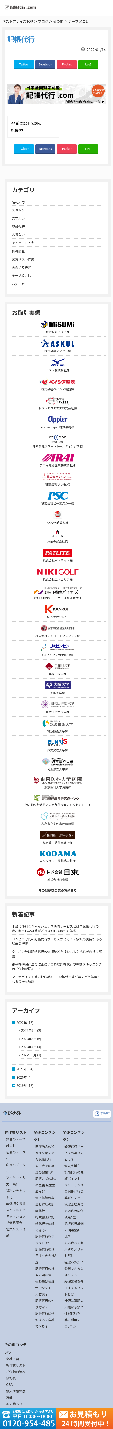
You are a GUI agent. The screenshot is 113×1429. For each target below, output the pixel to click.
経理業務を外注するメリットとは (74, 1287)
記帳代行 (18, 226)
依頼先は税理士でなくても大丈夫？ (44, 1287)
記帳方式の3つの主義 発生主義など (45, 1185)
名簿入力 (18, 234)
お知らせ (18, 283)
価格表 (11, 1378)
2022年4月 (29, 1046)
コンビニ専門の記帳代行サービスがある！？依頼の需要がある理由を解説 (57, 941)
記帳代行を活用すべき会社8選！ (45, 1255)
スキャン (18, 210)
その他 (58, 21)
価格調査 (18, 251)
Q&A (9, 1384)
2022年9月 (29, 1030)
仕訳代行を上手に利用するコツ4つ (74, 1320)
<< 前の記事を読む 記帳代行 (26, 126)
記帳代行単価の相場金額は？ (74, 1230)
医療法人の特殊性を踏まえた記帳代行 (44, 1153)
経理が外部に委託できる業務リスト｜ (74, 1268)
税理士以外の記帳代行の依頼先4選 (74, 1210)
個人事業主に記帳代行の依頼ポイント (74, 1172)
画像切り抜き (21, 267)
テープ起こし (21, 275)
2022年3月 (29, 1055)
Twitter (24, 64)
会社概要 (12, 1359)
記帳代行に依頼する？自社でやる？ (44, 1320)
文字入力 (18, 218)
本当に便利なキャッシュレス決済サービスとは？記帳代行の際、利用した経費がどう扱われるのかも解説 (55, 928)
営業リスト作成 (23, 259)
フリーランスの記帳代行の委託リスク (74, 1191)
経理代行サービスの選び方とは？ (74, 1153)
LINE (88, 64)
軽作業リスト (15, 1365)
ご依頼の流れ (15, 1371)
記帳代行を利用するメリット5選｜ (74, 1249)
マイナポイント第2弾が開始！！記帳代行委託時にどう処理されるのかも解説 (56, 979)
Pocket (66, 64)
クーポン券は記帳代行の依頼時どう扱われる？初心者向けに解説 (57, 953)
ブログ (43, 21)
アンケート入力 (23, 243)
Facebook (45, 64)
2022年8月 (29, 1038)
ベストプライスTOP (17, 21)
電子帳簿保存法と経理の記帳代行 (44, 1204)
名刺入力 (18, 202)
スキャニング (15, 1209)
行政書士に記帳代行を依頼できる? (44, 1223)
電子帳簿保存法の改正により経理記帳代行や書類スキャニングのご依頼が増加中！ (57, 966)
